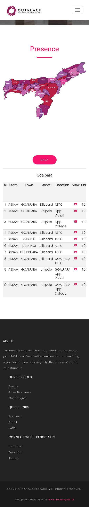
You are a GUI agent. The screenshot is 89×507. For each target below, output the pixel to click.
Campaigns (17, 398)
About (13, 422)
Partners (15, 416)
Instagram (16, 446)
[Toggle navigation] (77, 10)
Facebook (16, 452)
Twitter (14, 458)
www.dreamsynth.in (61, 499)
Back (45, 160)
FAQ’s (13, 428)
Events (13, 386)
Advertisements (20, 392)
